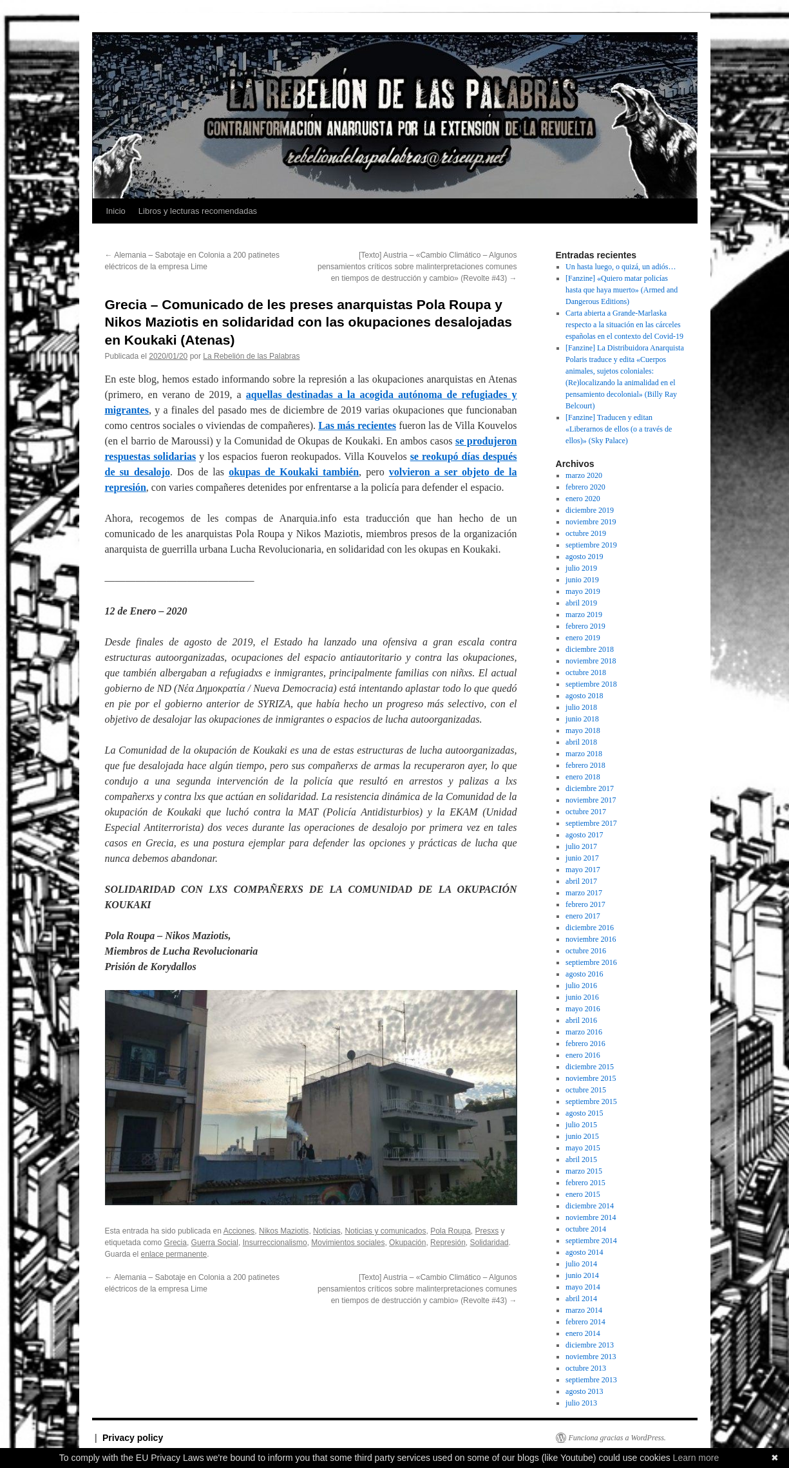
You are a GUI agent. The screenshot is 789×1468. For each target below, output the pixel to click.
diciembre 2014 (590, 1205)
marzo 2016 (584, 1031)
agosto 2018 (584, 695)
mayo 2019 (583, 591)
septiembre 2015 (591, 1101)
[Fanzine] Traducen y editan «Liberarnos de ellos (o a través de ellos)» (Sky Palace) (619, 429)
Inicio (116, 211)
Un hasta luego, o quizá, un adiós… (621, 266)
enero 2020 (583, 498)
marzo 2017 (584, 892)
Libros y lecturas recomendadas (197, 211)
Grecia (175, 1242)
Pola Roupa (450, 1230)
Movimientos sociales (348, 1242)
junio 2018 (582, 718)
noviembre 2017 (591, 800)
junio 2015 (582, 1136)
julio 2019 (581, 568)
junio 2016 (582, 997)
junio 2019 (582, 579)
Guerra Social (214, 1242)
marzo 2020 (584, 475)
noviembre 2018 (591, 660)
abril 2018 (581, 742)
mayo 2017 (583, 869)
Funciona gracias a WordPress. (617, 1437)
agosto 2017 (584, 834)
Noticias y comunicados (385, 1230)
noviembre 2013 (591, 1356)
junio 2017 (582, 858)
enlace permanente (174, 1254)
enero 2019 (583, 637)
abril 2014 (581, 1298)
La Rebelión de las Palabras (251, 356)
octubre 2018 (586, 672)
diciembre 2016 (590, 927)
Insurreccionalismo (275, 1242)
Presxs (487, 1230)
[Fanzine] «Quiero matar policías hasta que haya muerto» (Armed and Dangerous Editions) (622, 290)
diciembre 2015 (590, 1066)
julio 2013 (581, 1402)
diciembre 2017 (590, 788)
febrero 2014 (585, 1321)
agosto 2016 (584, 973)
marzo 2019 (584, 614)
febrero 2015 (585, 1182)
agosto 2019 (584, 556)
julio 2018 (581, 707)
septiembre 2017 (591, 823)
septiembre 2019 (591, 544)
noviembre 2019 (591, 521)
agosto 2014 (584, 1252)
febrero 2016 (585, 1043)
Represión (448, 1242)
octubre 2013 (586, 1368)
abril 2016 (581, 1020)
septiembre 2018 (591, 684)
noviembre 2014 (591, 1217)
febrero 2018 (585, 765)
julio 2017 (581, 846)
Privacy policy (132, 1438)
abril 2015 (581, 1159)
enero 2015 (583, 1194)
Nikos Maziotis (284, 1230)
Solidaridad (489, 1242)
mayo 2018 (583, 730)
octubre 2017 (586, 811)
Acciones (239, 1230)
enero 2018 (583, 776)
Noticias (327, 1230)
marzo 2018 (584, 753)
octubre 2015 (586, 1089)
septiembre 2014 (591, 1240)
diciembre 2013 (590, 1344)
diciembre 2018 (590, 649)
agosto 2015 (584, 1113)
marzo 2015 (584, 1171)
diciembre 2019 (590, 510)
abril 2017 (581, 881)
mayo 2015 (583, 1147)
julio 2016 (581, 985)
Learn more (696, 1458)
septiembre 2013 (591, 1379)
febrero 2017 (585, 904)
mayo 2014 (583, 1287)
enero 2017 (583, 915)
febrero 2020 (585, 486)
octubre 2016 (586, 950)
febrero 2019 (585, 626)
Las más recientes (357, 425)
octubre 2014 (586, 1229)
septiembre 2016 (591, 962)
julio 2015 (581, 1124)
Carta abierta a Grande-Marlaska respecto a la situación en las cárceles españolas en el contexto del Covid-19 (624, 325)
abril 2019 (581, 602)
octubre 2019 (586, 533)
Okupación (407, 1242)
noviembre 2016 (591, 939)
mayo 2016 (583, 1008)
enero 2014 (583, 1333)
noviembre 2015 (591, 1078)
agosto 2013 (584, 1391)
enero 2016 (583, 1055)
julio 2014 (581, 1263)
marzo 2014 (584, 1310)
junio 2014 (582, 1275)
